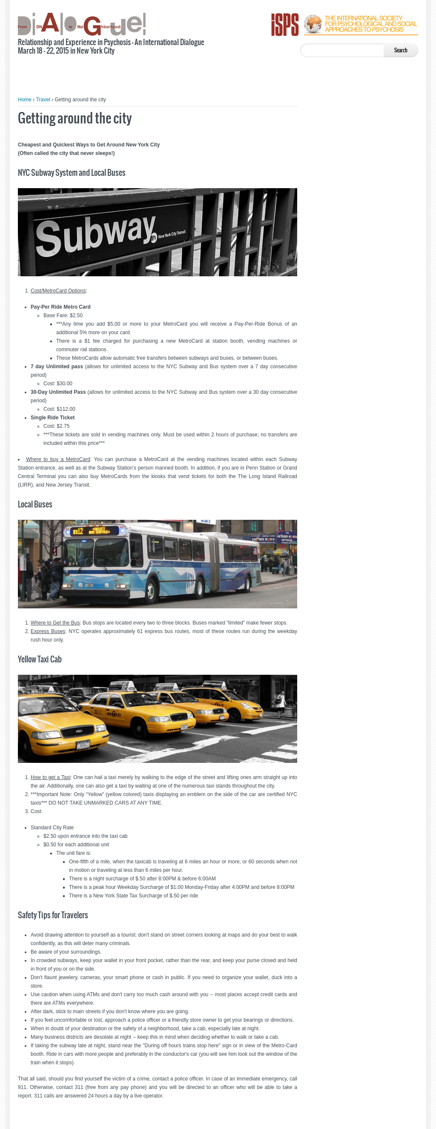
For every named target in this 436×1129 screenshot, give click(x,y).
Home (25, 100)
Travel (43, 100)
